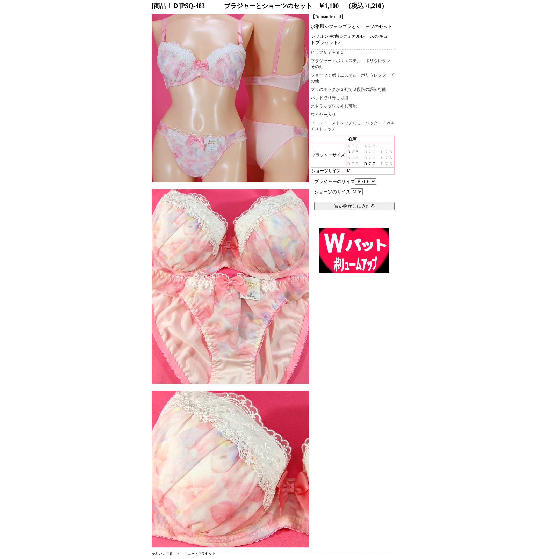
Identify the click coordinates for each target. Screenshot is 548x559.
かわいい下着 (162, 554)
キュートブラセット (200, 554)
